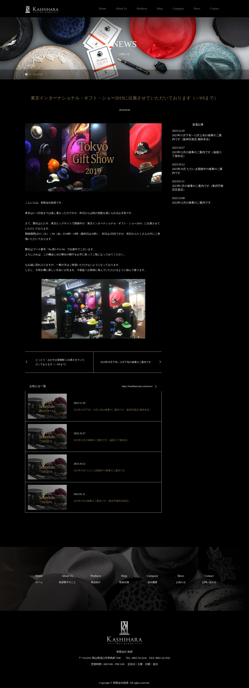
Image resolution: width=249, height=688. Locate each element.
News (196, 8)
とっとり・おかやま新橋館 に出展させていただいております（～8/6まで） (60, 362)
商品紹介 (96, 578)
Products (142, 8)
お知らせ (181, 578)
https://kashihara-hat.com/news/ (137, 386)
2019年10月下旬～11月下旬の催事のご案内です (125, 362)
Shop (160, 8)
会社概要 (152, 578)
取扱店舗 (124, 578)
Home (102, 8)
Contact (214, 8)
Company (178, 8)
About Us (121, 8)
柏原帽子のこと (67, 578)
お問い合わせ (209, 578)
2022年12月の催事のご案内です (191, 202)
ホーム (39, 578)
